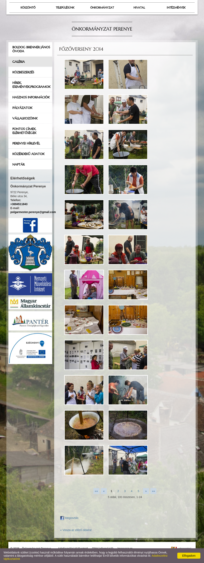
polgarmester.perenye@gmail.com (33, 212)
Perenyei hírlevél (26, 143)
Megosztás (69, 517)
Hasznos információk (31, 97)
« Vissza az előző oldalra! (76, 530)
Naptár (18, 164)
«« (96, 491)
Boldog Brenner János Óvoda (31, 49)
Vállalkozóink (24, 118)
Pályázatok (22, 108)
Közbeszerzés (23, 72)
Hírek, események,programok (31, 85)
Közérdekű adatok (28, 154)
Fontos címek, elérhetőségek (24, 131)
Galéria (18, 62)
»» (153, 491)
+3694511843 (18, 204)
